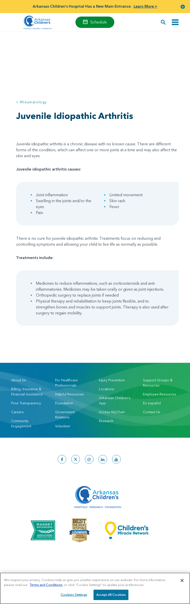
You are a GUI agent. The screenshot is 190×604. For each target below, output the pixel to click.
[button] (183, 6)
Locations (106, 389)
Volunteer (62, 426)
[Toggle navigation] (175, 22)
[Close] (182, 582)
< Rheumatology (31, 102)
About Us (18, 380)
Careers (17, 412)
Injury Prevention (112, 380)
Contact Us (151, 412)
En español (152, 403)
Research (106, 421)
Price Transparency (26, 403)
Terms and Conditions (46, 586)
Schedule (98, 22)
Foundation (64, 403)
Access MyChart (112, 412)
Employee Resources (159, 394)
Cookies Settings (74, 596)
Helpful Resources (69, 394)
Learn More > (145, 6)
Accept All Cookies (111, 596)
